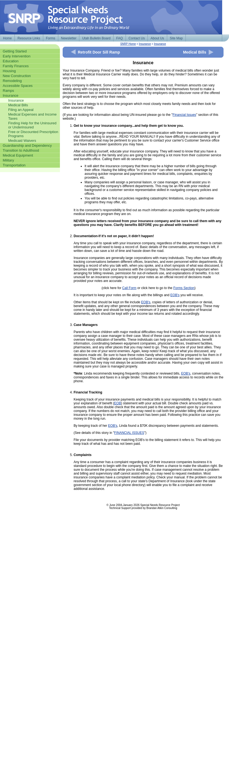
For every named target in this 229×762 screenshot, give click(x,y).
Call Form (129, 288)
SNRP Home (128, 43)
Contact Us (137, 38)
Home (7, 38)
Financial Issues (184, 115)
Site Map (176, 38)
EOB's (175, 295)
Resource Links (29, 38)
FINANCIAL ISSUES (129, 433)
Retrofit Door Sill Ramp (99, 52)
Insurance (145, 43)
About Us (157, 38)
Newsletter (69, 38)
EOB (117, 403)
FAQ (119, 38)
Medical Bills (194, 52)
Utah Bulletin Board (96, 38)
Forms (50, 38)
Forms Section (183, 288)
